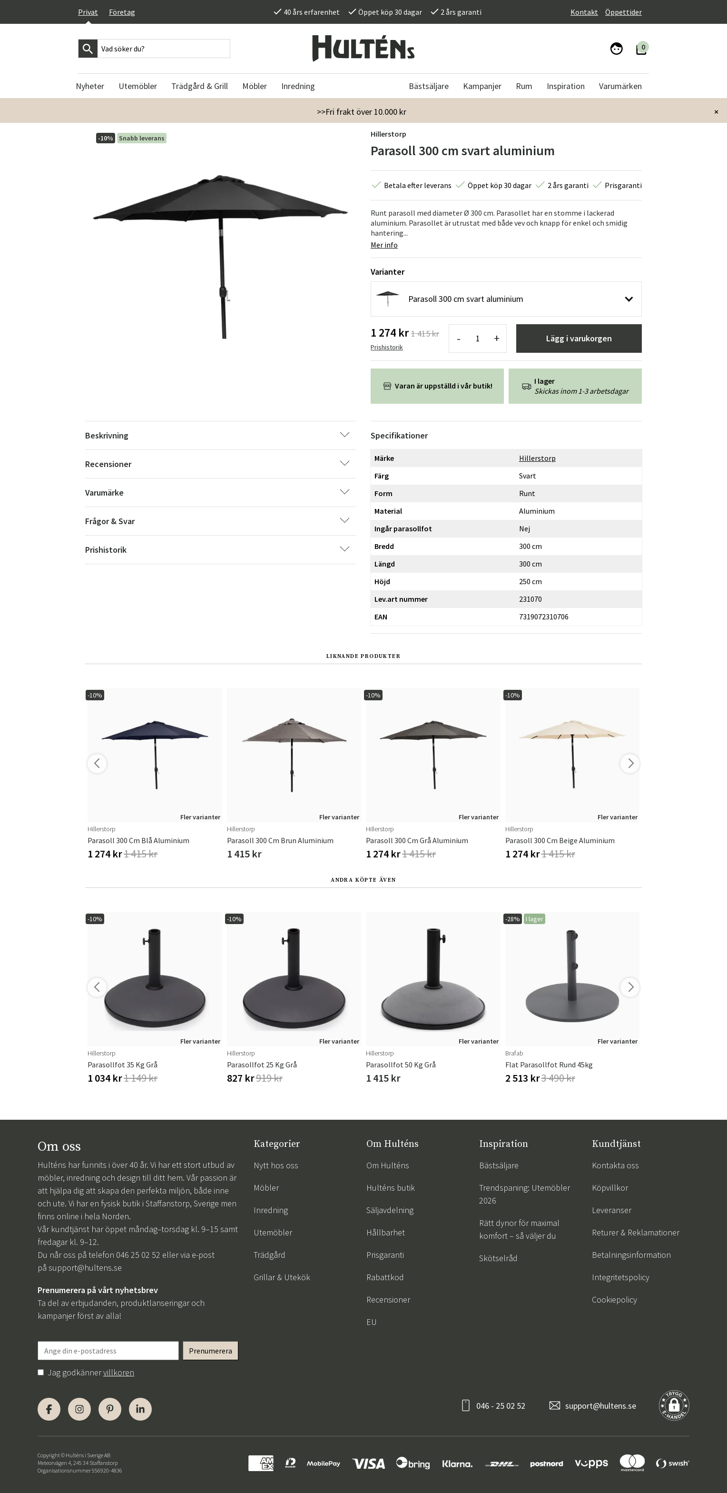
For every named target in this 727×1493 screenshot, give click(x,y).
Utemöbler (273, 1232)
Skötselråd (498, 1258)
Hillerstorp (388, 134)
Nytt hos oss (276, 1165)
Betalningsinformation (631, 1254)
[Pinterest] (109, 1409)
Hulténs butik (390, 1187)
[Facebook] (49, 1409)
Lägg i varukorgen (579, 338)
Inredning (271, 1209)
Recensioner (388, 1299)
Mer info (384, 244)
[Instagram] (79, 1409)
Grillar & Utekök (282, 1277)
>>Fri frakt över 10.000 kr (361, 111)
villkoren (118, 1372)
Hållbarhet (385, 1232)
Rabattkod (385, 1277)
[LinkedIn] (140, 1409)
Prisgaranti (385, 1254)
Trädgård (269, 1254)
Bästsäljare (499, 1165)
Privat (88, 12)
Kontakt (584, 12)
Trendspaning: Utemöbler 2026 (524, 1194)
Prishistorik (387, 347)
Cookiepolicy (614, 1299)
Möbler (266, 1187)
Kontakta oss (615, 1165)
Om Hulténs (387, 1165)
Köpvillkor (610, 1187)
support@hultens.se (85, 1267)
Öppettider (623, 12)
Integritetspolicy (620, 1277)
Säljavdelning (389, 1209)
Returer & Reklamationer (635, 1232)
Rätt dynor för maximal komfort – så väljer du (519, 1229)
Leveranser (611, 1209)
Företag (122, 12)
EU (371, 1321)
